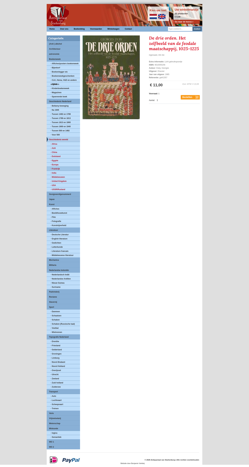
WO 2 (51, 447)
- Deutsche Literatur (60, 235)
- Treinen (55, 408)
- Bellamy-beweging (60, 106)
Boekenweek (55, 59)
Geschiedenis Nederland (60, 101)
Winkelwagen (113, 29)
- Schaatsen (56, 316)
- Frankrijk (55, 169)
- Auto (53, 396)
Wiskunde (53, 428)
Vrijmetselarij (55, 418)
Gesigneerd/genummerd (60, 194)
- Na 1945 (55, 110)
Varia (51, 413)
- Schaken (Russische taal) (63, 324)
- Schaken (55, 320)
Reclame (53, 297)
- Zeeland (55, 379)
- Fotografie (56, 221)
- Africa (54, 144)
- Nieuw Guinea (57, 283)
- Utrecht (54, 374)
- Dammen (55, 311)
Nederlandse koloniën (59, 270)
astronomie (54, 54)
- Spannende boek (59, 97)
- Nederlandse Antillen (61, 279)
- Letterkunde (57, 247)
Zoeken (197, 29)
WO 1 (51, 442)
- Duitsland (56, 156)
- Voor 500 (55, 135)
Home (52, 29)
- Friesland (55, 345)
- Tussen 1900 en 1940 (61, 126)
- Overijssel (56, 370)
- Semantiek (56, 437)
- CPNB (54, 84)
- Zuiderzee (56, 387)
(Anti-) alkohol (55, 44)
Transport (53, 392)
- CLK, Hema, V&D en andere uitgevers (64, 80)
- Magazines (56, 92)
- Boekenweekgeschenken (62, 76)
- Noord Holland (58, 366)
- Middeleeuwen (58, 177)
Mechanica (54, 260)
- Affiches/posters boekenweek (65, 63)
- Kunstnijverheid (58, 225)
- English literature (59, 239)
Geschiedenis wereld (58, 139)
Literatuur (53, 230)
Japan (52, 199)
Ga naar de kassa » (184, 22)
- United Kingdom (59, 181)
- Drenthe (55, 341)
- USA (53, 185)
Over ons (64, 29)
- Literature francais (59, 251)
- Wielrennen (56, 332)
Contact (128, 29)
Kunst (51, 204)
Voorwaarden (96, 29)
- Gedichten (56, 243)
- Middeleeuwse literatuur (62, 255)
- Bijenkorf (55, 68)
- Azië (53, 148)
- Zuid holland (57, 383)
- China (54, 152)
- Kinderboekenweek (60, 88)
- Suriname (56, 287)
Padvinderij (54, 292)
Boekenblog (79, 29)
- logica (54, 433)
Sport (51, 307)
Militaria (52, 265)
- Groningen (56, 354)
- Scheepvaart (57, 404)
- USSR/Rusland (58, 189)
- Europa (54, 165)
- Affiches (55, 209)
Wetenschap (54, 423)
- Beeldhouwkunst (59, 213)
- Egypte (54, 160)
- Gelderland (56, 350)
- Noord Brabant (58, 362)
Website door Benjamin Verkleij (132, 463)
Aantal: (152, 100)
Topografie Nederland (59, 337)
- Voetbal (55, 328)
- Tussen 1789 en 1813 (61, 118)
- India (53, 173)
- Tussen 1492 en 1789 (61, 114)
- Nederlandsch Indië (60, 275)
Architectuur (54, 49)
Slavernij (53, 302)
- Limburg (55, 358)
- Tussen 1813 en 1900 (61, 122)
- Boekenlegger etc (59, 72)
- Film (53, 217)
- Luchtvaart (56, 400)
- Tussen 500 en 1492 (60, 131)
